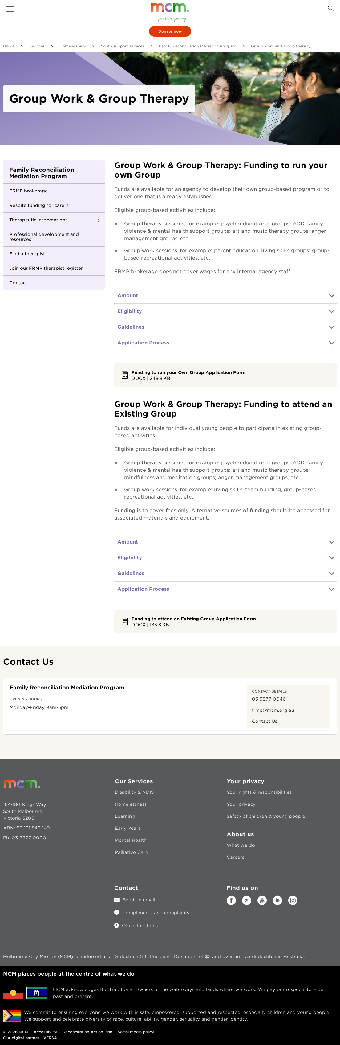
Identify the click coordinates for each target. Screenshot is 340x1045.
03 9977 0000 (29, 837)
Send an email (139, 899)
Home (8, 46)
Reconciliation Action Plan (87, 1032)
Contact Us (264, 721)
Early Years (127, 828)
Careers (235, 857)
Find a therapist (27, 253)
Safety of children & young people (266, 816)
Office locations (140, 925)
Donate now (170, 31)
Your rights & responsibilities (259, 792)
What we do (241, 845)
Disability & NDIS (134, 792)
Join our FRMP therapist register (46, 268)
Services (37, 46)
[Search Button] (331, 8)
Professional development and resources (44, 237)
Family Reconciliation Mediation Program (197, 46)
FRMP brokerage (28, 190)
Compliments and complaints (155, 912)
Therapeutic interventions (38, 219)
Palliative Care (131, 852)
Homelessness (72, 46)
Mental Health (131, 840)
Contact (18, 282)
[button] (10, 9)
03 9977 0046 (269, 699)
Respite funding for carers (38, 205)
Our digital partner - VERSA (30, 1037)
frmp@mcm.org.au (273, 710)
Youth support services (122, 46)
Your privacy (241, 804)
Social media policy (136, 1032)
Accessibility (45, 1032)
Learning (125, 816)
